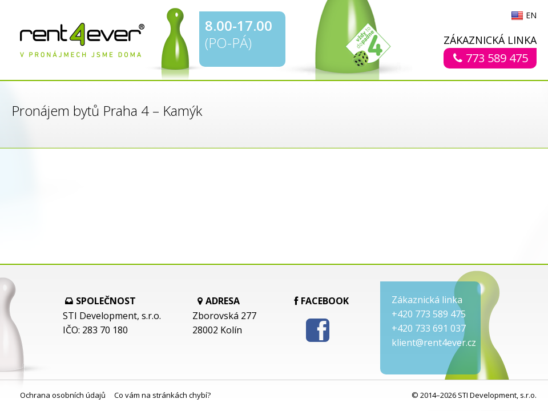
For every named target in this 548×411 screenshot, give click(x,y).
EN (531, 16)
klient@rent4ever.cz (434, 342)
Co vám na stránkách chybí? (162, 395)
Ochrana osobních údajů (63, 395)
